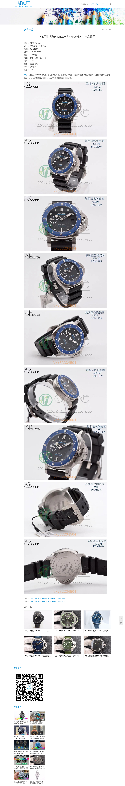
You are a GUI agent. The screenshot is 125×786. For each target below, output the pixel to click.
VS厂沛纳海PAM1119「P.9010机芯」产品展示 (67, 631)
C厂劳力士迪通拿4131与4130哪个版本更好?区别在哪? (21, 767)
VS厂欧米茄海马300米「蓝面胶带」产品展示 (97, 631)
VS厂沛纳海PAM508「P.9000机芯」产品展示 (38, 631)
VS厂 (26, 75)
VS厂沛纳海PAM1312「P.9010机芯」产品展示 (48, 602)
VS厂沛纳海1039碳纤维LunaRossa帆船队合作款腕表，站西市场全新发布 (37, 767)
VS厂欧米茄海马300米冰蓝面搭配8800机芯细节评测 (37, 752)
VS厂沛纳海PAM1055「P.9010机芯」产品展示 (67, 656)
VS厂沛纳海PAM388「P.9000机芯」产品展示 (97, 656)
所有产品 (94, 4)
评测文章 (84, 4)
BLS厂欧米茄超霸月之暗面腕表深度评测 (21, 752)
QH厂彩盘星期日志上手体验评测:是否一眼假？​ (37, 722)
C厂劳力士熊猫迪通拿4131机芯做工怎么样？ (21, 782)
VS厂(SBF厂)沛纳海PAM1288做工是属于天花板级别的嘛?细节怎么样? (21, 737)
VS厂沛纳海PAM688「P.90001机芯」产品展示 (38, 656)
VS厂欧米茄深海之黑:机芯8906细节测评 (21, 722)
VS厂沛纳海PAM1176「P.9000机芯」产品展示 (48, 599)
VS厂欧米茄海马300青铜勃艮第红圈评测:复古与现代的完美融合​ (37, 737)
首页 (102, 4)
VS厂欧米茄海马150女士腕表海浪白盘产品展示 (37, 782)
